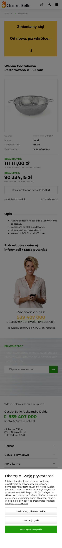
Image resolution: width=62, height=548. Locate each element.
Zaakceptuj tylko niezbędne (31, 511)
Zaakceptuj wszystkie (31, 529)
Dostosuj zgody (31, 520)
